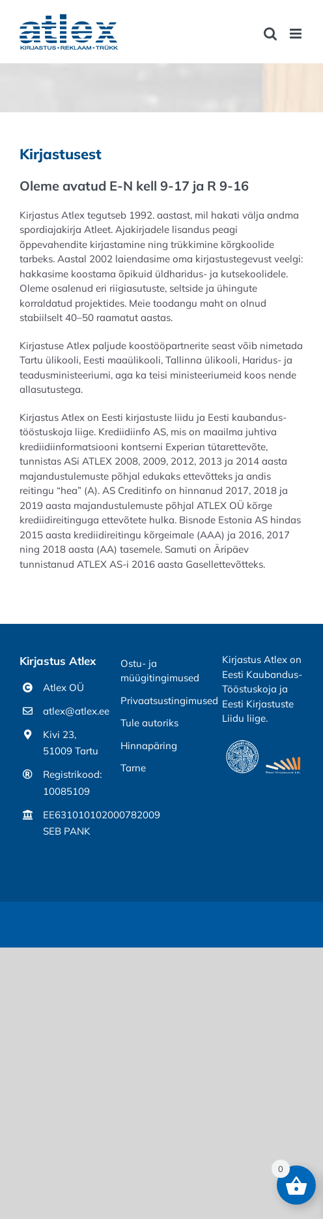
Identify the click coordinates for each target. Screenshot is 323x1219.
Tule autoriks (149, 723)
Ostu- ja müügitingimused (159, 671)
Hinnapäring (148, 745)
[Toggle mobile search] (270, 33)
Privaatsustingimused (161, 700)
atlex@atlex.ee (72, 711)
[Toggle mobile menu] (296, 33)
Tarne (133, 768)
